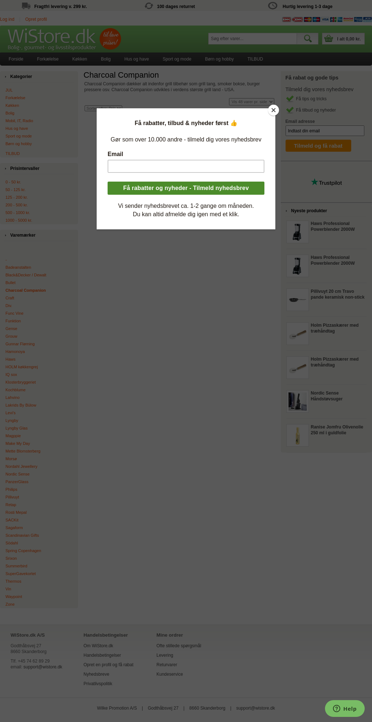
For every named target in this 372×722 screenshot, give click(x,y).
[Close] (273, 110)
